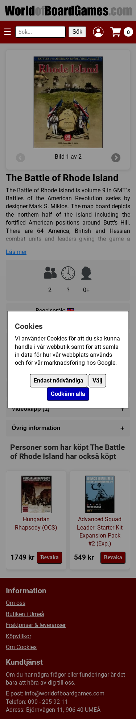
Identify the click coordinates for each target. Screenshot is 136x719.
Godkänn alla (68, 393)
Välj (97, 380)
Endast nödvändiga (58, 380)
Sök (77, 32)
